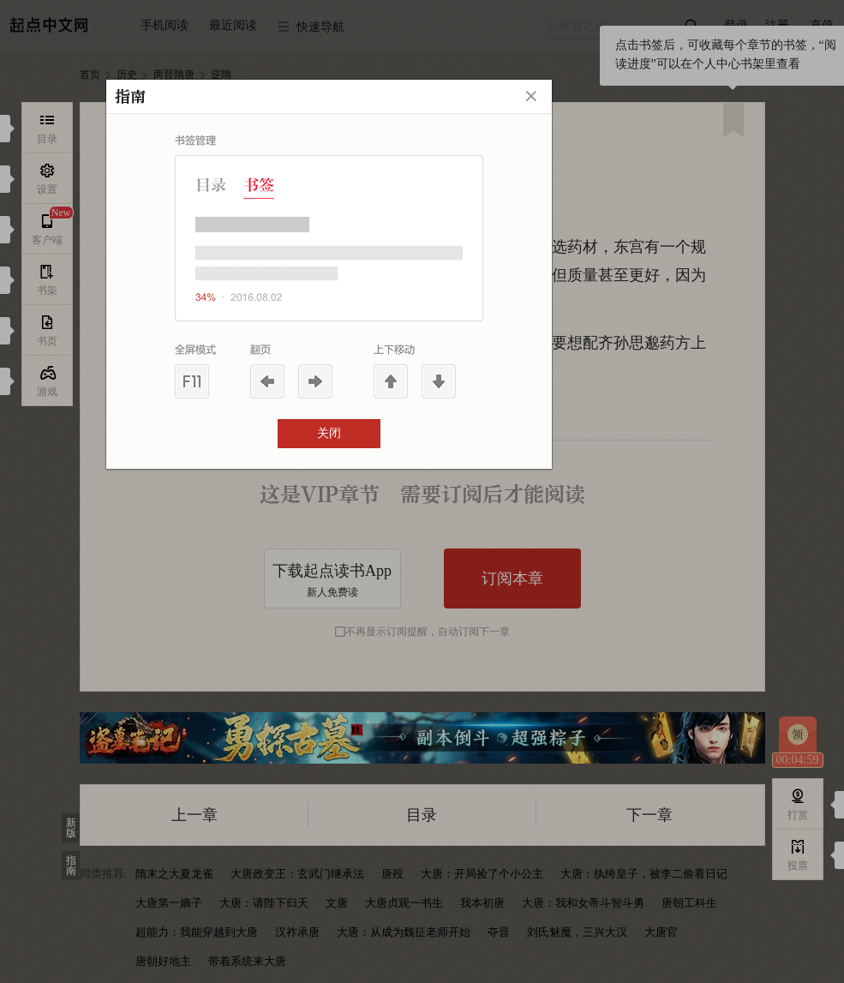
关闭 (329, 433)
